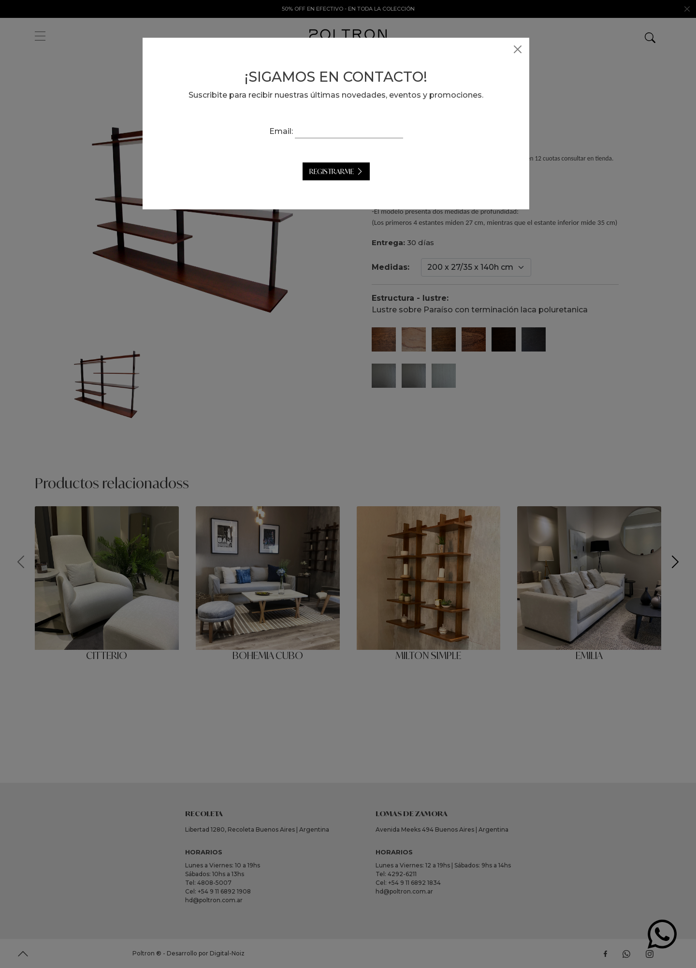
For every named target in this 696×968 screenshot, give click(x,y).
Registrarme (343, 171)
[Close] (529, 49)
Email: (293, 131)
